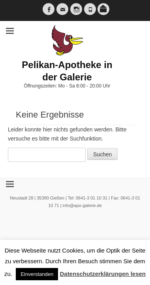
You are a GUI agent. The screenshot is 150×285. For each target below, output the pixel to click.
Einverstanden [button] (37, 274)
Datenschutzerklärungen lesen (103, 273)
